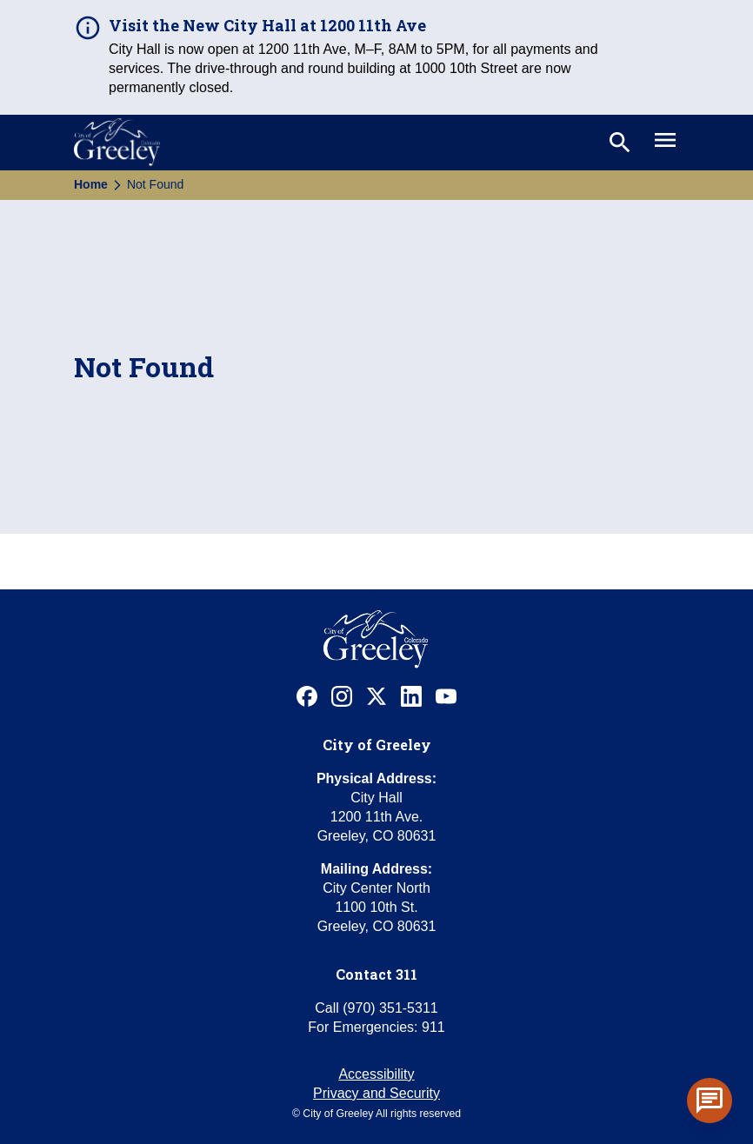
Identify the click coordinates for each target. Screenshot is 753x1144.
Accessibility (376, 1074)
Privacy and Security (376, 1093)
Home (91, 184)
